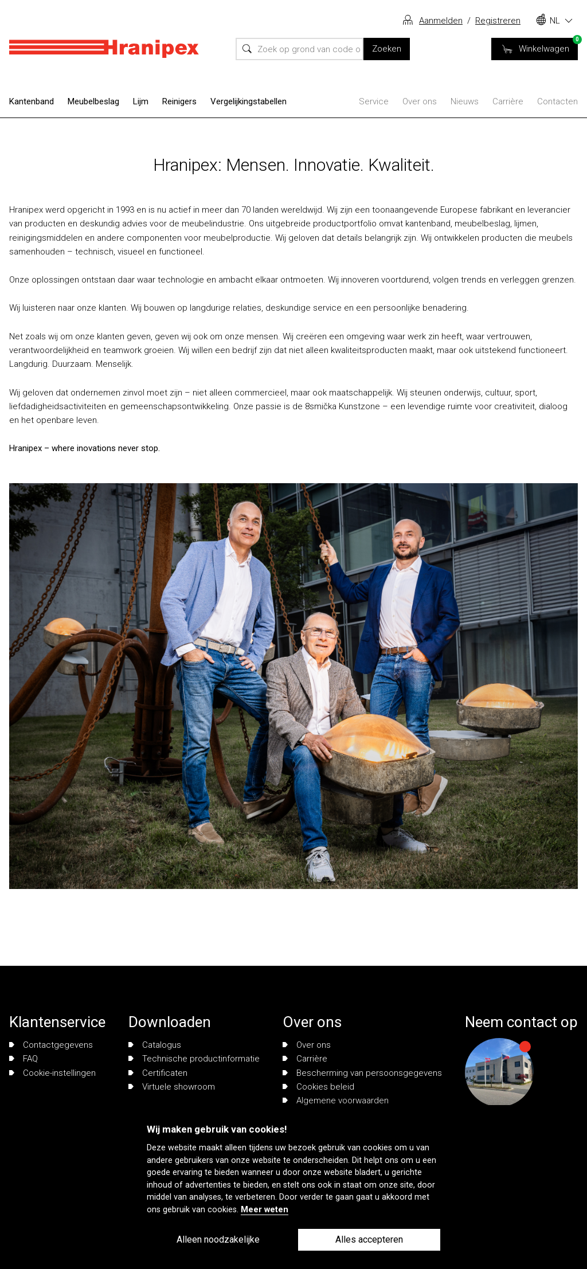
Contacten (557, 101)
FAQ (23, 1058)
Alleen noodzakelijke (218, 1239)
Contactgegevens (51, 1045)
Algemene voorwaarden (336, 1100)
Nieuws (465, 101)
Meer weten (264, 1210)
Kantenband (31, 101)
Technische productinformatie (194, 1058)
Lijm (140, 101)
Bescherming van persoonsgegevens (362, 1073)
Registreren (498, 20)
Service (374, 101)
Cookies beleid (318, 1087)
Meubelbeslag (93, 101)
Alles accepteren (369, 1239)
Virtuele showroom (171, 1087)
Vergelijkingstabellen (248, 101)
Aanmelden (441, 20)
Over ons (419, 101)
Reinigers (179, 101)
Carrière (507, 101)
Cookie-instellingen (52, 1073)
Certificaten (157, 1073)
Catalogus (154, 1045)
